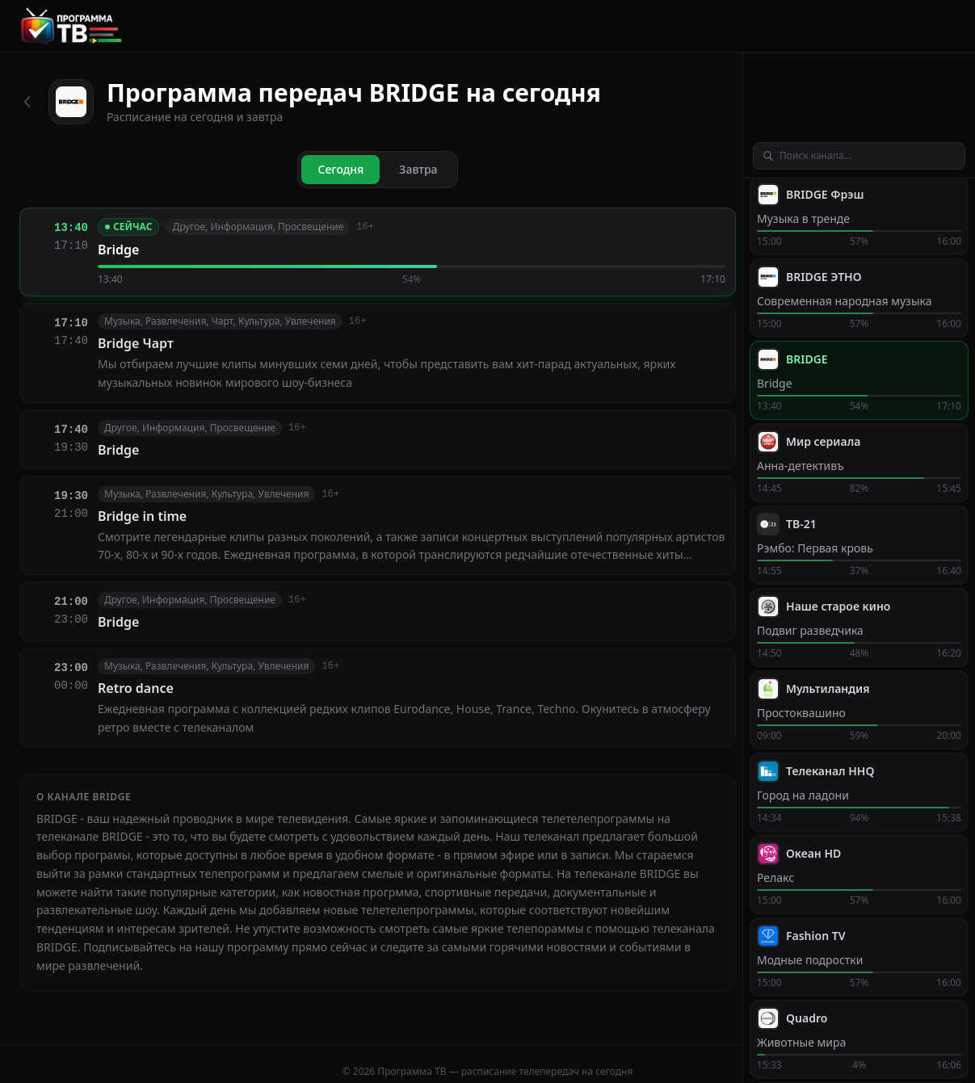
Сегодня (340, 169)
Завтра (418, 169)
